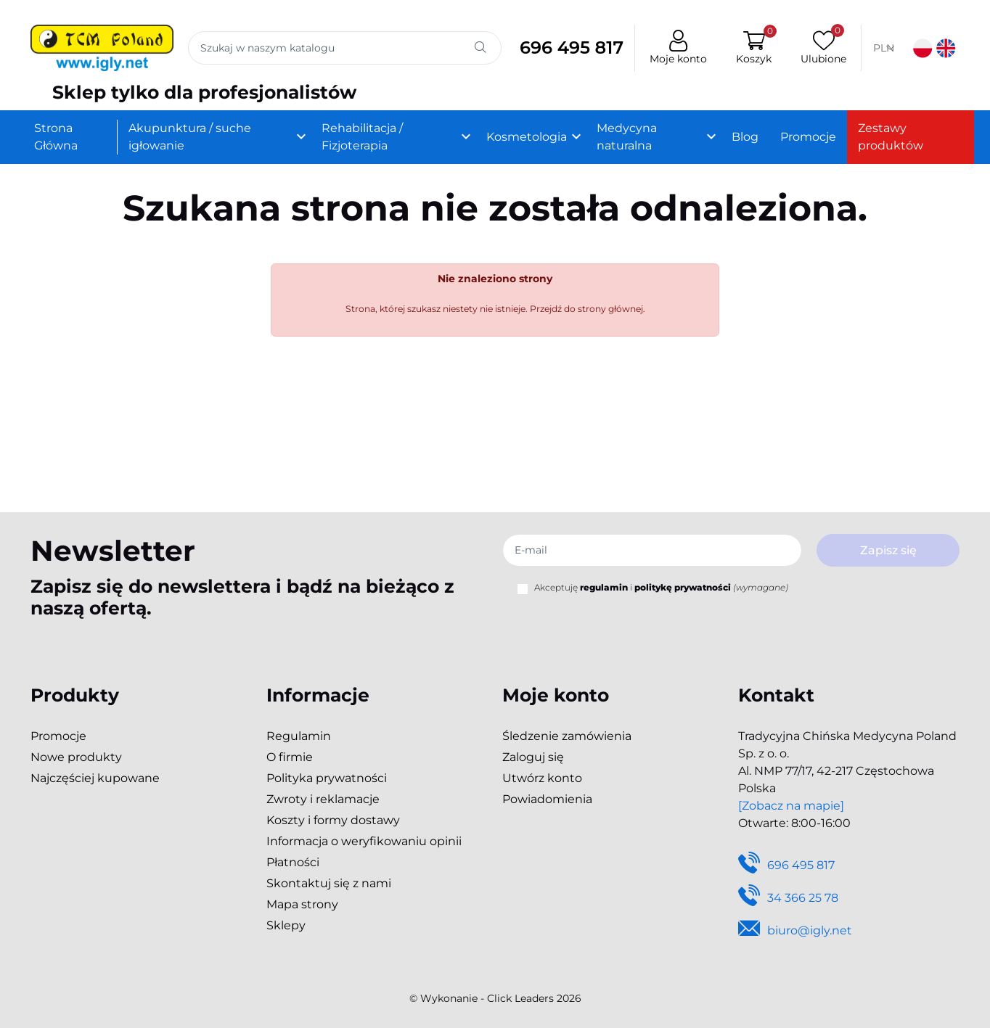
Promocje (58, 736)
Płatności (292, 862)
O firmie (289, 757)
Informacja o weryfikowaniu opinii (364, 841)
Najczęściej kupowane (95, 778)
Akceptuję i (661, 587)
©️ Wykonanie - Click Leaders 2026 (495, 998)
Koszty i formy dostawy (333, 820)
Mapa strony (302, 904)
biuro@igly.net (795, 931)
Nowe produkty (76, 757)
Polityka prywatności (326, 778)
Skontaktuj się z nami (328, 883)
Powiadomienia (547, 799)
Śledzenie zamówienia (566, 736)
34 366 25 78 (788, 898)
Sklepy (286, 925)
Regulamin (298, 736)
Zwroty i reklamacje (323, 799)
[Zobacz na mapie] (791, 806)
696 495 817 (567, 48)
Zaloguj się (533, 757)
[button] (751, 48)
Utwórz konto (542, 778)
